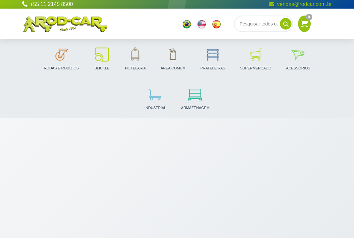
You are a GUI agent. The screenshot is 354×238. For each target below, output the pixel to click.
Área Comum (173, 58)
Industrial (155, 98)
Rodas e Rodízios (61, 58)
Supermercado (255, 58)
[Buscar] (263, 24)
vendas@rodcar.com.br (300, 4)
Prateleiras (212, 58)
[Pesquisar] (285, 24)
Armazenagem (195, 98)
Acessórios (298, 58)
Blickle (102, 58)
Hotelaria (135, 58)
